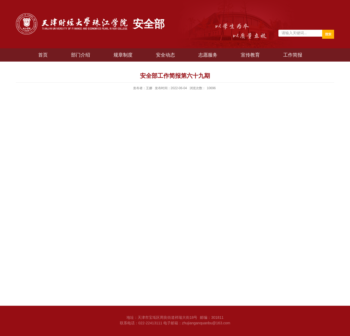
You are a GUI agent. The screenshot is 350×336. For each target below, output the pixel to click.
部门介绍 (80, 55)
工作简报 (292, 55)
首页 (43, 55)
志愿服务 (207, 55)
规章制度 (123, 55)
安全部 (149, 24)
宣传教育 (250, 55)
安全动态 (165, 55)
